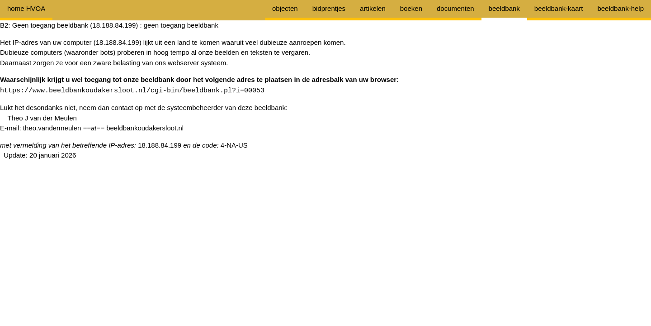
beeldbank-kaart (558, 8)
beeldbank (504, 8)
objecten (285, 8)
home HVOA (26, 8)
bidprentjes (328, 8)
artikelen (373, 8)
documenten (455, 8)
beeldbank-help (620, 8)
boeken (411, 8)
